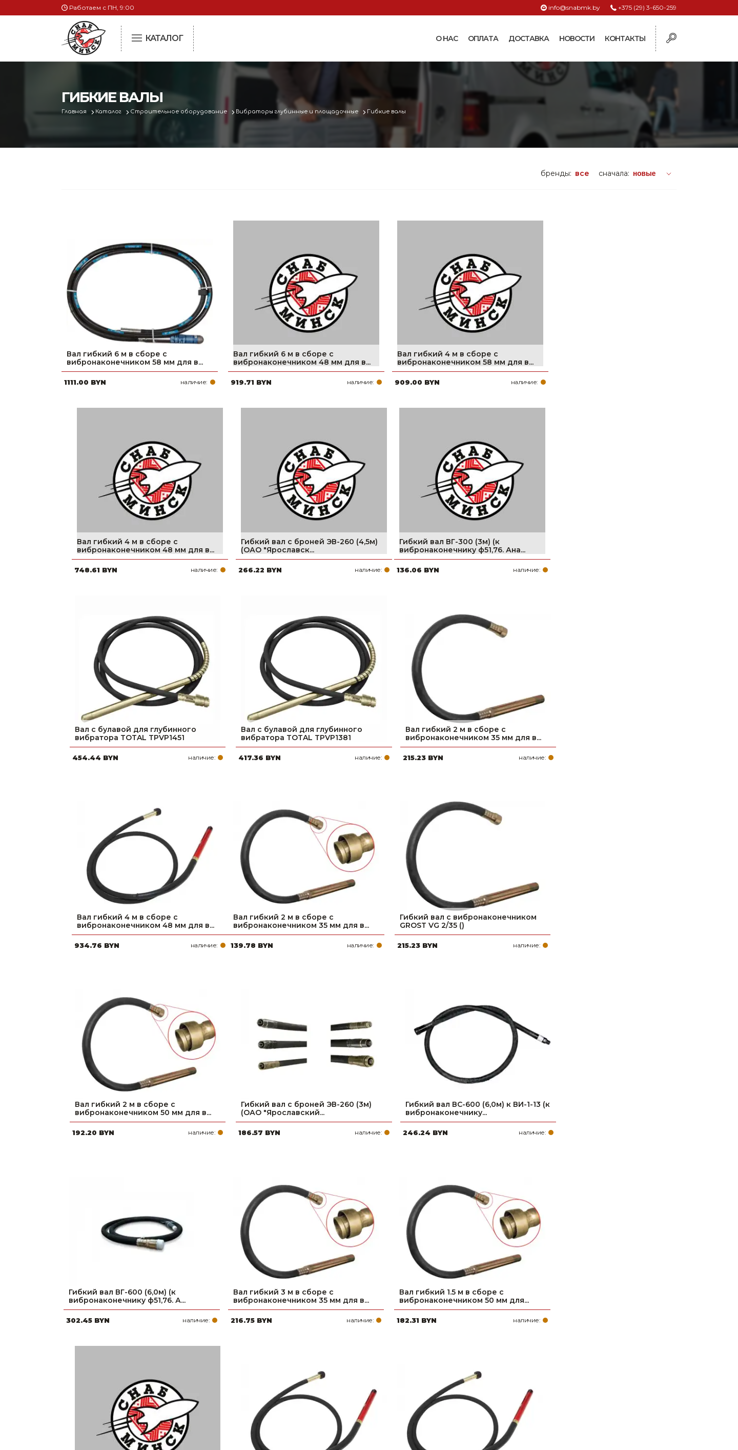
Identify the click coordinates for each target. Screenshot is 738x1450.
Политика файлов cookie (105, 1369)
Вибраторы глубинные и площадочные (304, 111)
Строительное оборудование (183, 111)
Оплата (483, 38)
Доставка (528, 38)
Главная (75, 111)
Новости (576, 38)
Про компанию (320, 1301)
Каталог (111, 111)
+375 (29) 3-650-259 (647, 7)
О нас (447, 38)
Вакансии (309, 1383)
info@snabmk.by (574, 7)
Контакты (625, 38)
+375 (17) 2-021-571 (538, 1317)
